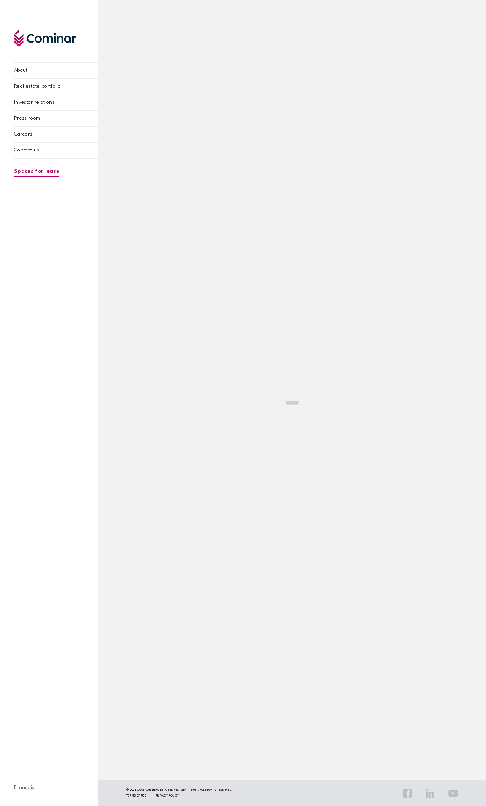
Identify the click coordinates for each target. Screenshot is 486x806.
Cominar (45, 38)
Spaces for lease (36, 171)
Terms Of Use (136, 795)
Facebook (407, 793)
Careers (23, 134)
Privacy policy (167, 795)
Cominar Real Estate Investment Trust (167, 790)
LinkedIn (430, 793)
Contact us (26, 150)
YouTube (453, 793)
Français (24, 787)
